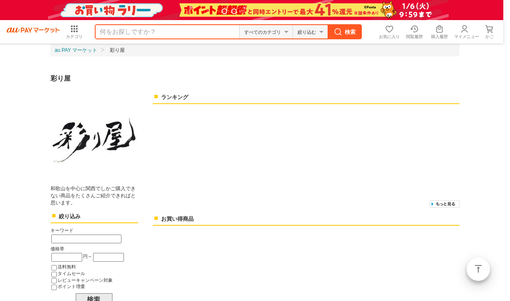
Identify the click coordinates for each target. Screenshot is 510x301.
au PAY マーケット (76, 50)
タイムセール (71, 273)
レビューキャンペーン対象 (85, 280)
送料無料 (67, 266)
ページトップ (478, 269)
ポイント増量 (71, 286)
